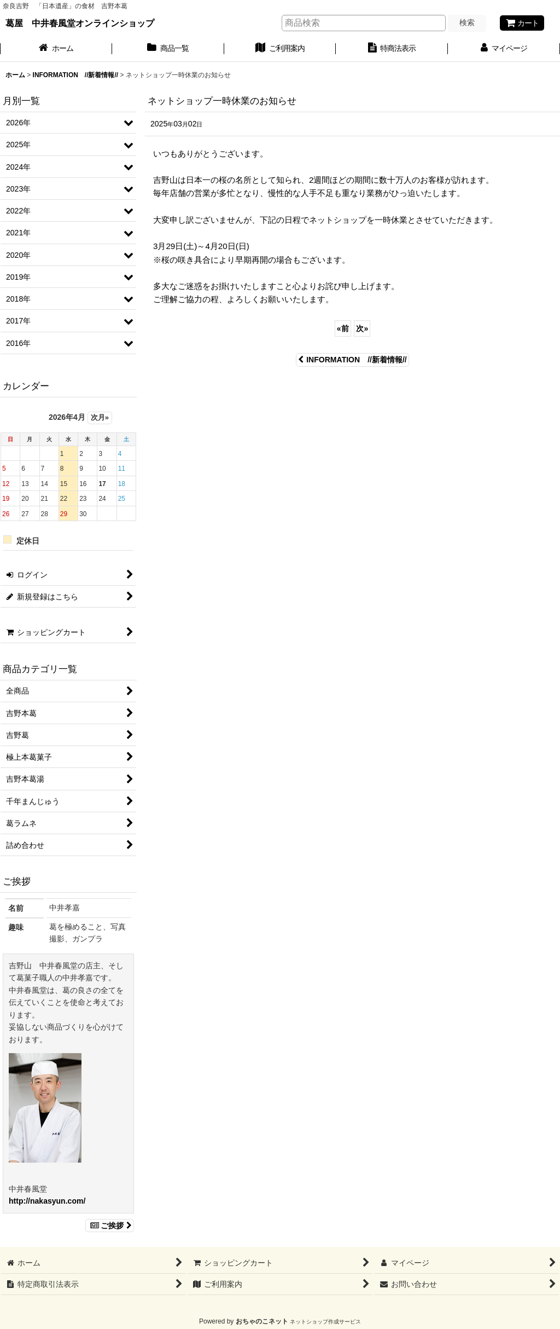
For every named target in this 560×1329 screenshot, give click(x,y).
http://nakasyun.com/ (47, 1201)
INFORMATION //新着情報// (352, 359)
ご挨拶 (110, 1225)
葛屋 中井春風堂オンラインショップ (79, 23)
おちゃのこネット (262, 1321)
